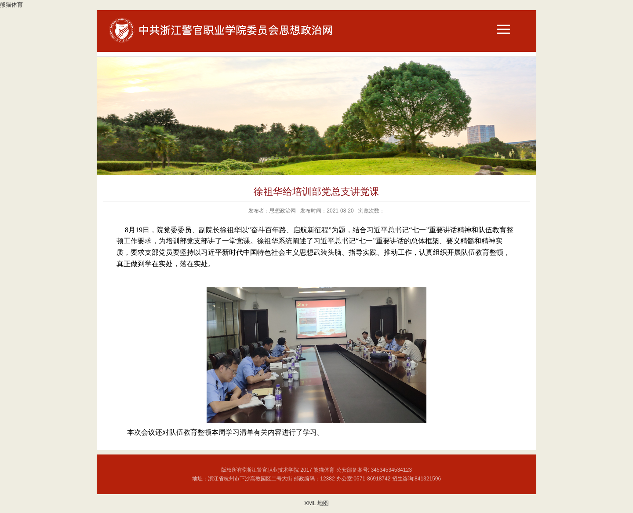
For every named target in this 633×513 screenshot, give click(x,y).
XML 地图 (316, 503)
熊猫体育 (11, 4)
